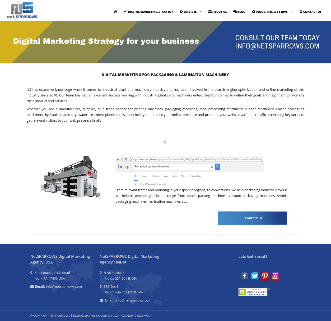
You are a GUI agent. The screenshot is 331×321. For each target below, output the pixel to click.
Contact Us (310, 12)
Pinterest (265, 275)
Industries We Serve (272, 12)
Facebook (244, 275)
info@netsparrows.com (64, 286)
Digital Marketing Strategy (148, 12)
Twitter (254, 275)
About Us (217, 12)
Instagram (275, 275)
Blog (239, 12)
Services (190, 12)
